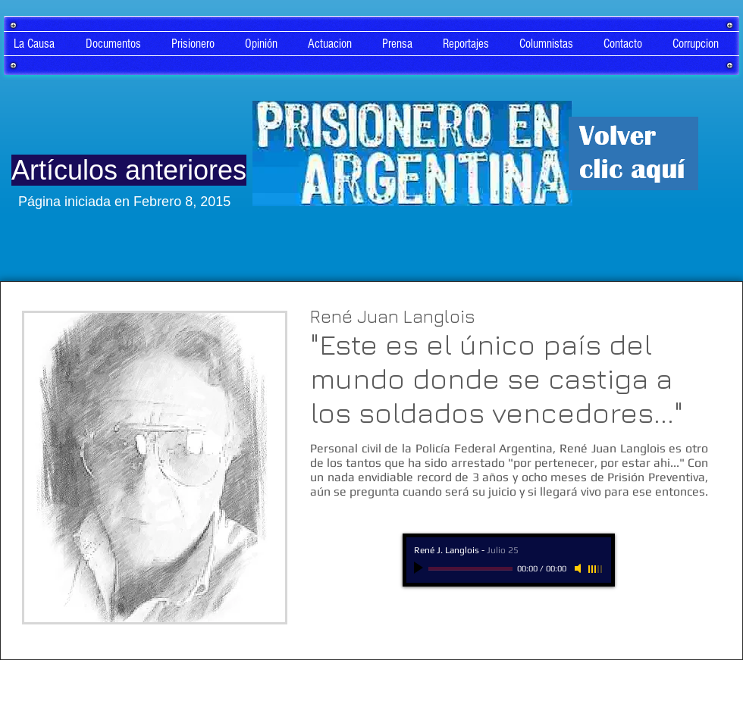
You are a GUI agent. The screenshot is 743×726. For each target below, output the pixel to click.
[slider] (595, 569)
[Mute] (579, 568)
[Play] (420, 568)
